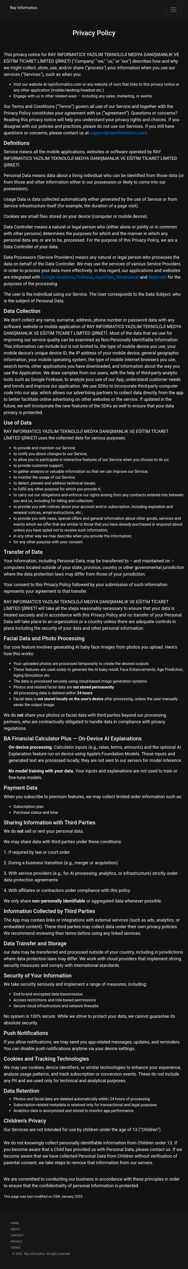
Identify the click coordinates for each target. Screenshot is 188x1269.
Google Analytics (57, 277)
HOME (15, 1223)
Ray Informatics (23, 7)
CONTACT (17, 1235)
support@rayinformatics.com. (119, 132)
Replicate (157, 277)
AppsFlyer (104, 277)
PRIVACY (17, 1241)
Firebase (84, 277)
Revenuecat (127, 277)
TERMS (15, 1247)
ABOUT (15, 1229)
